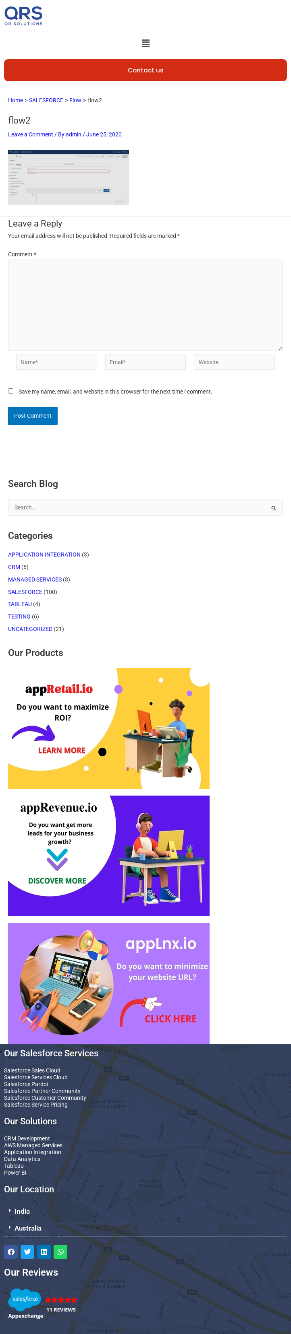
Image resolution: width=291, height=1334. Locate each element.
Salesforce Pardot (26, 1084)
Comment (22, 254)
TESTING (19, 616)
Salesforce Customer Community (45, 1098)
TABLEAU (20, 604)
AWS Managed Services (33, 1145)
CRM (14, 567)
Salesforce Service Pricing (36, 1104)
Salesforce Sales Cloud (32, 1070)
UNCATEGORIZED (30, 629)
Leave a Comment (30, 134)
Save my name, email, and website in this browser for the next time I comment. (115, 391)
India (22, 1211)
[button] (145, 43)
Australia (28, 1228)
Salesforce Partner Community (42, 1091)
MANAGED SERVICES (35, 579)
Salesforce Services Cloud (36, 1077)
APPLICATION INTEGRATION (44, 554)
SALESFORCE (25, 592)
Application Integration (32, 1152)
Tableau (14, 1166)
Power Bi (15, 1172)
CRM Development (27, 1138)
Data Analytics (22, 1159)
